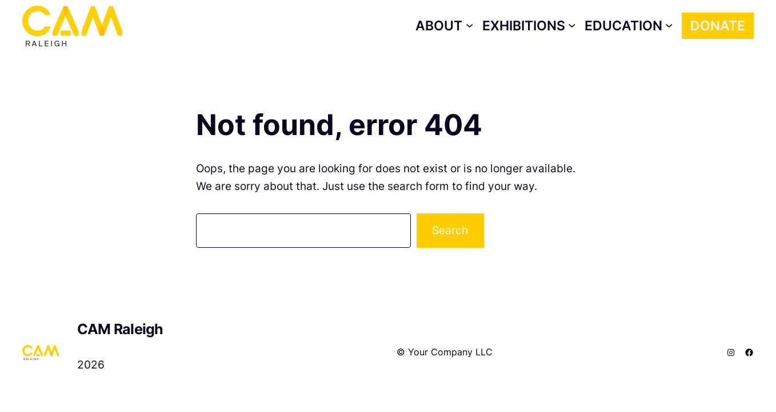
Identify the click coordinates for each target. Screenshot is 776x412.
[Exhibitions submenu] (529, 26)
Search (450, 230)
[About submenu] (444, 26)
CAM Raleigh (120, 329)
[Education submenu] (629, 26)
